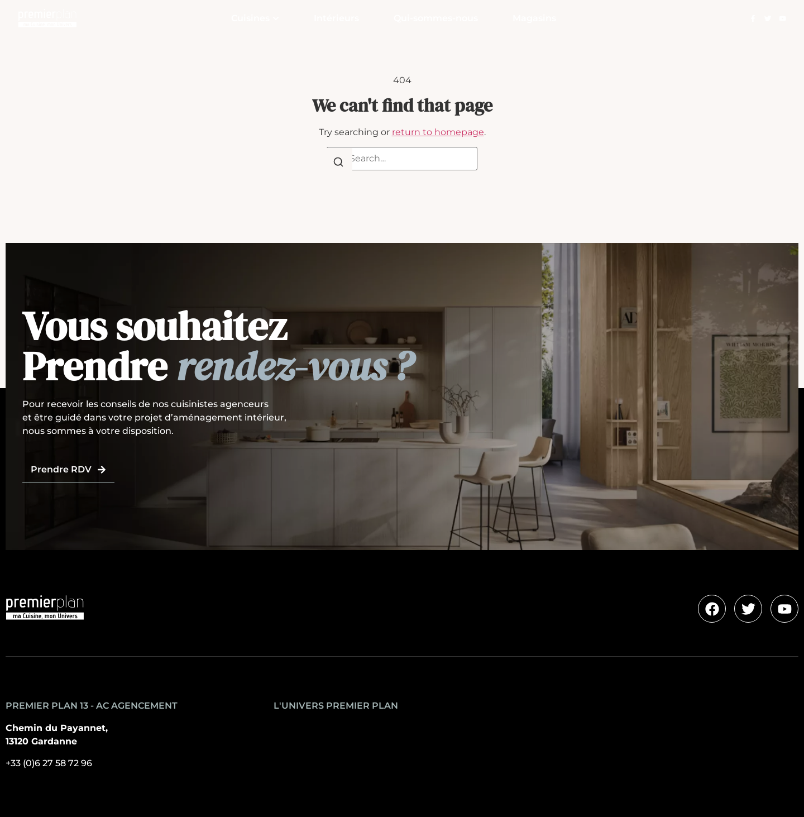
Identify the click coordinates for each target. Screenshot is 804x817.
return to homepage (438, 132)
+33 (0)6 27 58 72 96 (49, 763)
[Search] (338, 164)
